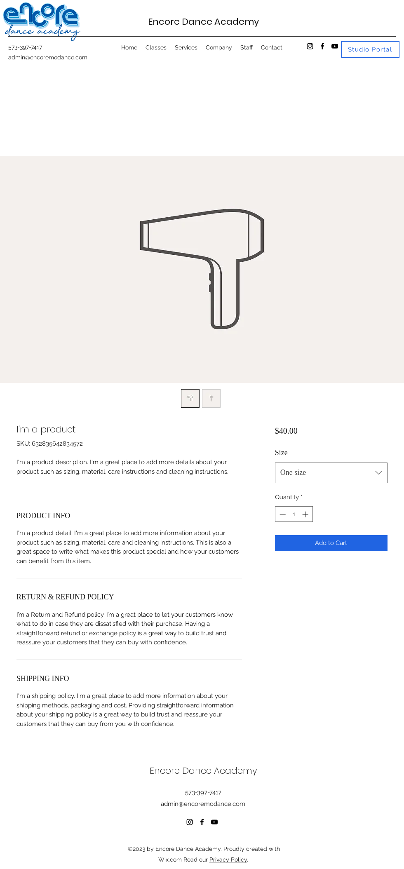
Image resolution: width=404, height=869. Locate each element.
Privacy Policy (228, 859)
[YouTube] (335, 46)
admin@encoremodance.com (47, 57)
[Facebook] (322, 46)
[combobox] (331, 473)
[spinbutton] (294, 514)
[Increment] (306, 514)
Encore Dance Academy (203, 21)
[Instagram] (310, 46)
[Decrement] (281, 514)
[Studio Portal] (370, 49)
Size (281, 453)
